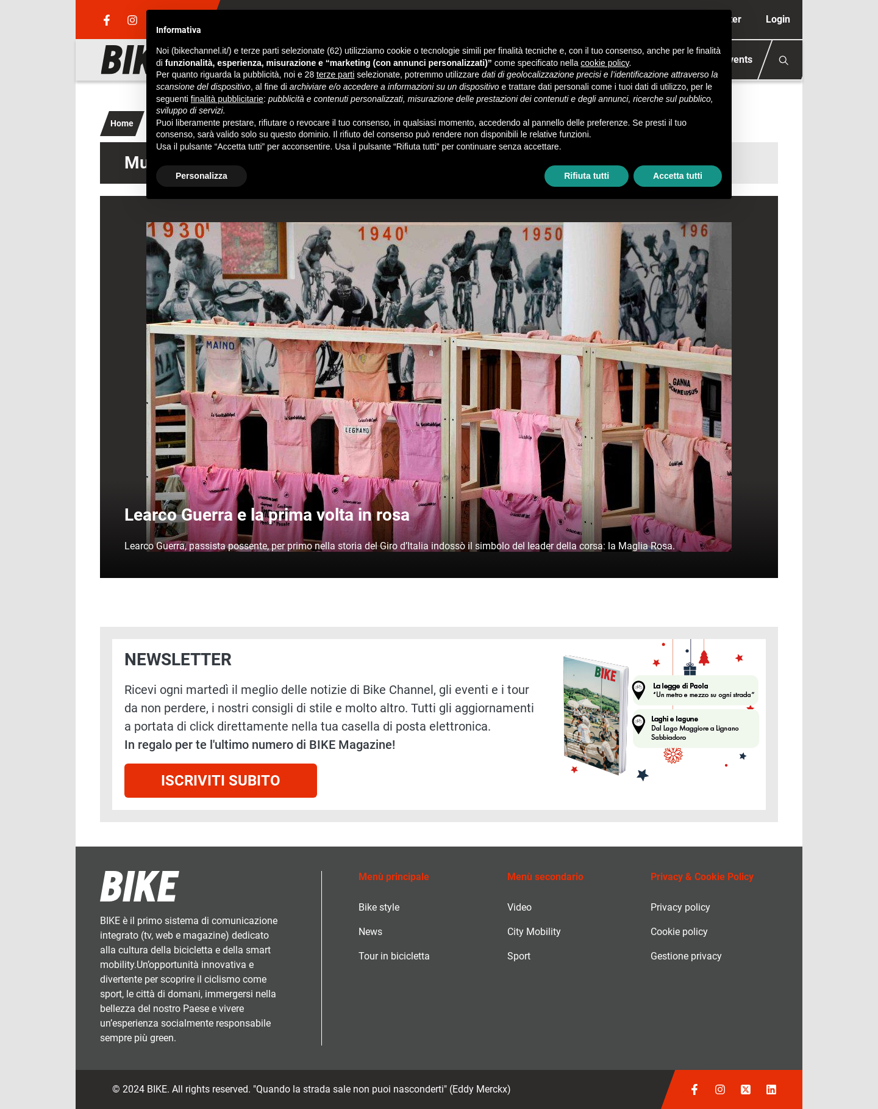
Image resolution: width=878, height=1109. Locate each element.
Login (778, 19)
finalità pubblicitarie (227, 99)
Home (122, 123)
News (370, 931)
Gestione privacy (686, 956)
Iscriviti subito (220, 780)
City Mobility (534, 931)
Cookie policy (679, 931)
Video (519, 907)
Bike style (379, 907)
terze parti (335, 74)
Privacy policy (680, 907)
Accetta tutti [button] (677, 176)
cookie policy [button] (604, 63)
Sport (518, 956)
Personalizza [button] (201, 176)
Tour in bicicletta (394, 956)
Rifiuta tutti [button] (586, 176)
